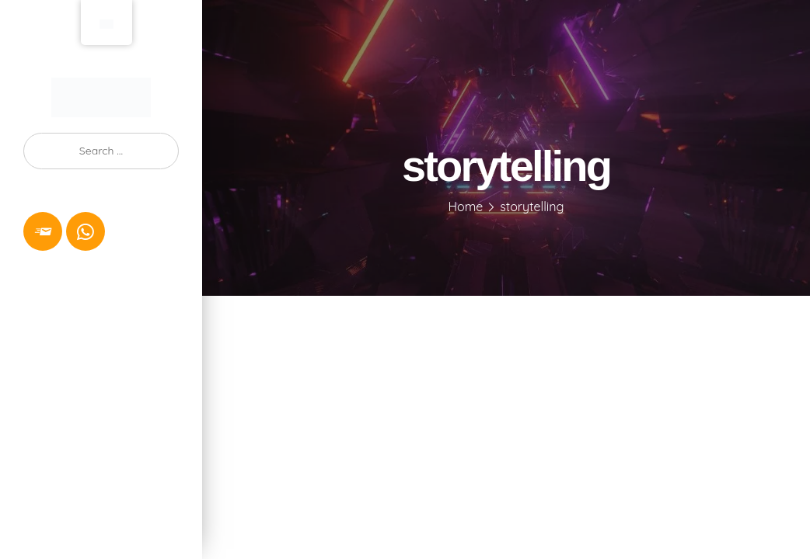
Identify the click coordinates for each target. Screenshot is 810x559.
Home (466, 206)
